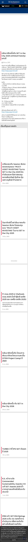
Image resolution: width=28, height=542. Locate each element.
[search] (25, 2)
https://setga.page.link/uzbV (9, 71)
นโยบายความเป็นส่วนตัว (17, 531)
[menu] (2, 2)
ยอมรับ (14, 540)
